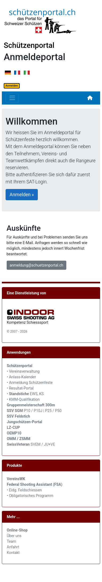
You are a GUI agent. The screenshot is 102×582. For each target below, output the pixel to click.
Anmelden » (22, 194)
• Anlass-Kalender (21, 377)
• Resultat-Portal (20, 388)
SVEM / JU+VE (43, 444)
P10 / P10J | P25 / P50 (34, 410)
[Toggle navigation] (12, 98)
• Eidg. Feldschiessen (24, 490)
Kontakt (13, 552)
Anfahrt (13, 547)
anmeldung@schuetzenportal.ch (36, 265)
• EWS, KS (25, 394)
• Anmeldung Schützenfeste (30, 382)
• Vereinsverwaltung (23, 371)
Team (11, 541)
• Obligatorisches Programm (30, 496)
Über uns (14, 536)
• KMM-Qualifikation (23, 399)
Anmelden (11, 85)
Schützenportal (29, 45)
